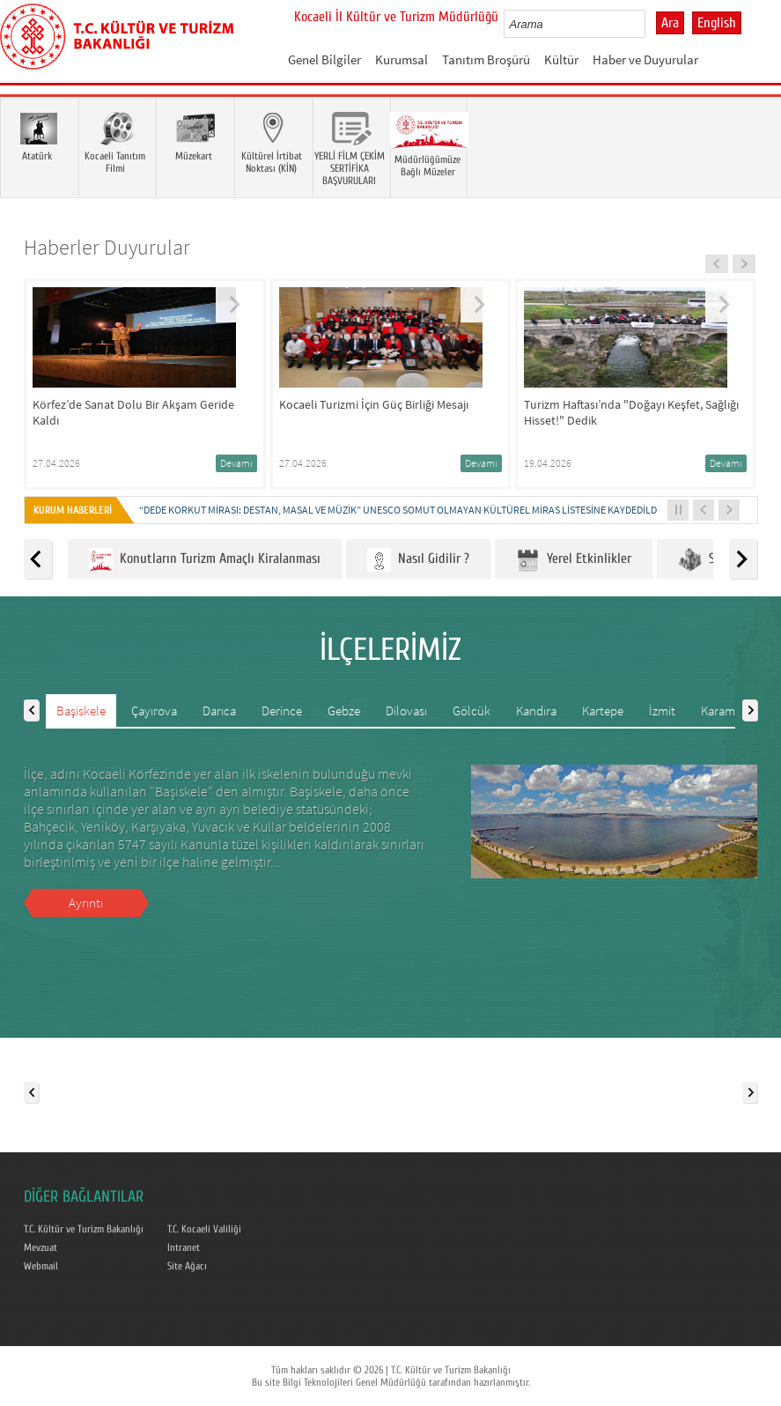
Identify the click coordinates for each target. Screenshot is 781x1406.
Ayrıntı (86, 902)
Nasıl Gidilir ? (418, 560)
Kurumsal (401, 59)
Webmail (41, 1266)
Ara (670, 23)
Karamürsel (731, 710)
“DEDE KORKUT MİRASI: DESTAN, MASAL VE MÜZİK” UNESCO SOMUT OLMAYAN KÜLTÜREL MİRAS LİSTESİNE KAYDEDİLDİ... (403, 509)
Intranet (183, 1247)
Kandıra (536, 710)
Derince (282, 710)
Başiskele (81, 710)
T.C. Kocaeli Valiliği (204, 1229)
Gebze (344, 710)
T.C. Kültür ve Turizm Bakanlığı (84, 1229)
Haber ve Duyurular (645, 59)
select (650, 23)
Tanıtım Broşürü (486, 59)
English (716, 23)
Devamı (236, 463)
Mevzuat (40, 1247)
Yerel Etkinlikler (573, 560)
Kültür (561, 59)
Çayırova (154, 710)
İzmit (662, 710)
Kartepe (602, 710)
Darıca (219, 710)
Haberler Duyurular (107, 247)
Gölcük (471, 710)
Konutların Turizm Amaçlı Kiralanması (205, 560)
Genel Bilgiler (324, 59)
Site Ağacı (187, 1266)
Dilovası (406, 710)
